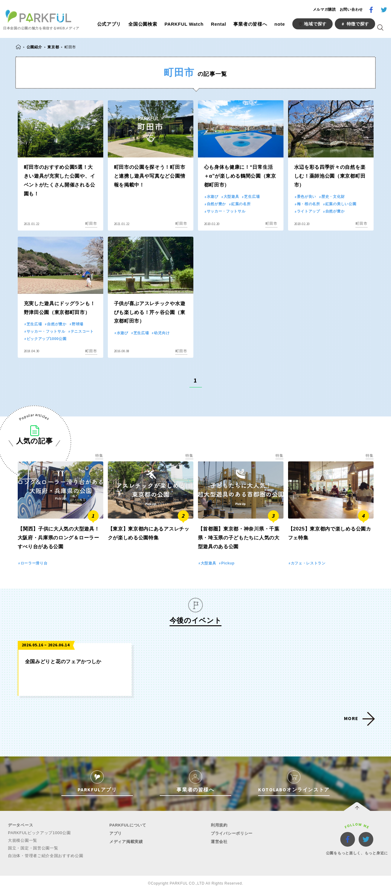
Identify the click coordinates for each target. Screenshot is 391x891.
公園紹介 (34, 47)
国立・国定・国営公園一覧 (33, 848)
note (279, 24)
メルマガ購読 (324, 9)
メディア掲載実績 (126, 842)
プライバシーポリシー (232, 833)
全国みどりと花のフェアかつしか (63, 661)
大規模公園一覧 (22, 840)
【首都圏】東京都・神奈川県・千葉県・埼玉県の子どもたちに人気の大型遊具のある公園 (239, 537)
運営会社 (219, 842)
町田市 (91, 223)
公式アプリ (109, 24)
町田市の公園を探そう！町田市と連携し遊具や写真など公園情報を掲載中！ (149, 176)
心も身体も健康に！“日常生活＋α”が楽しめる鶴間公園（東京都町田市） (240, 176)
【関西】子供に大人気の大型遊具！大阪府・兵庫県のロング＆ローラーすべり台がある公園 (59, 537)
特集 (99, 455)
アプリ (115, 833)
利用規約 (219, 825)
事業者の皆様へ (250, 24)
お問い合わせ (351, 9)
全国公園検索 (142, 24)
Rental (218, 24)
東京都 (53, 47)
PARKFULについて (127, 825)
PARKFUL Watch (183, 24)
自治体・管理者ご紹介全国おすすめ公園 (45, 856)
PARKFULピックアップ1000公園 (39, 833)
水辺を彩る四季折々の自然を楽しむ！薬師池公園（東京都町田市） (330, 176)
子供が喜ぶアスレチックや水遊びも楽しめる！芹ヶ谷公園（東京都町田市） (149, 312)
